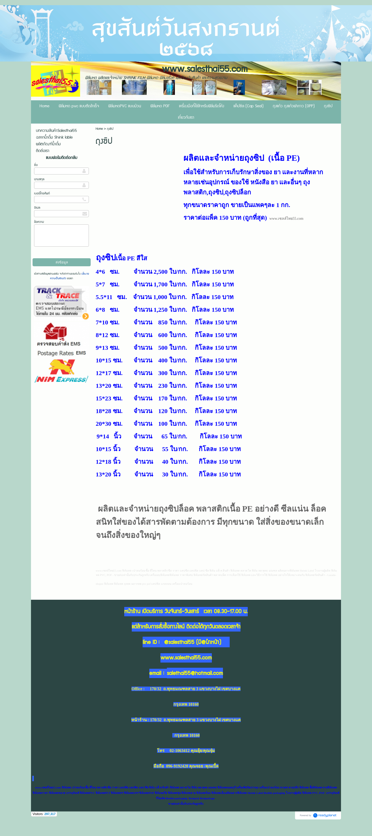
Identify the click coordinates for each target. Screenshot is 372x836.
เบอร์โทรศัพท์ (42, 193)
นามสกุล (39, 179)
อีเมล (37, 207)
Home (100, 129)
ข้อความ (39, 222)
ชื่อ (36, 165)
